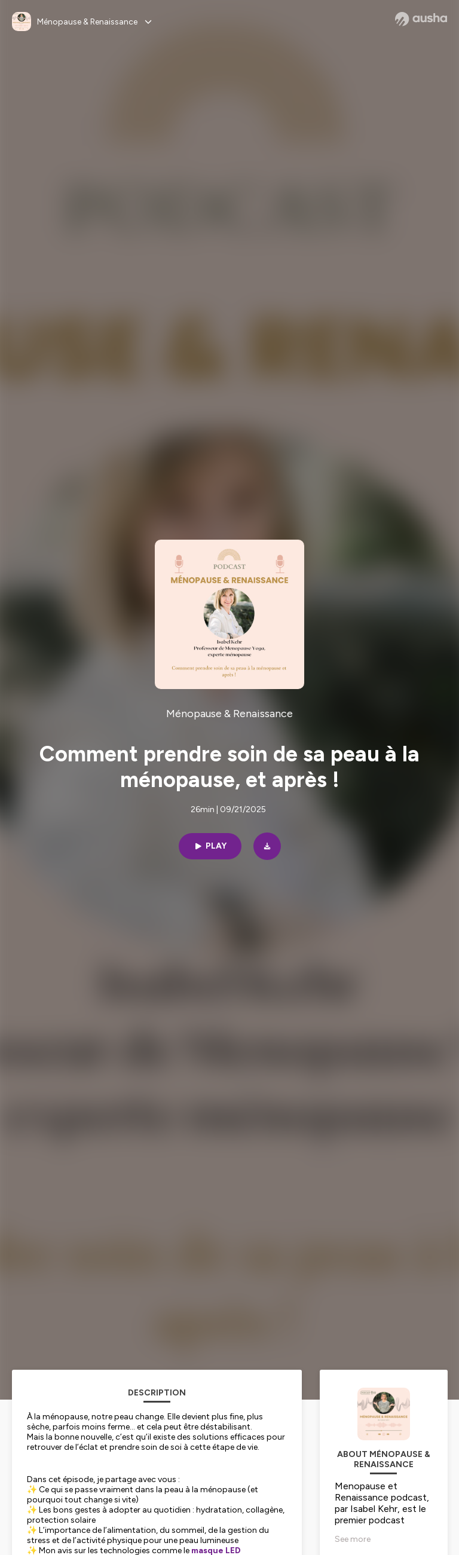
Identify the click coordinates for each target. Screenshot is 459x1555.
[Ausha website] (421, 19)
